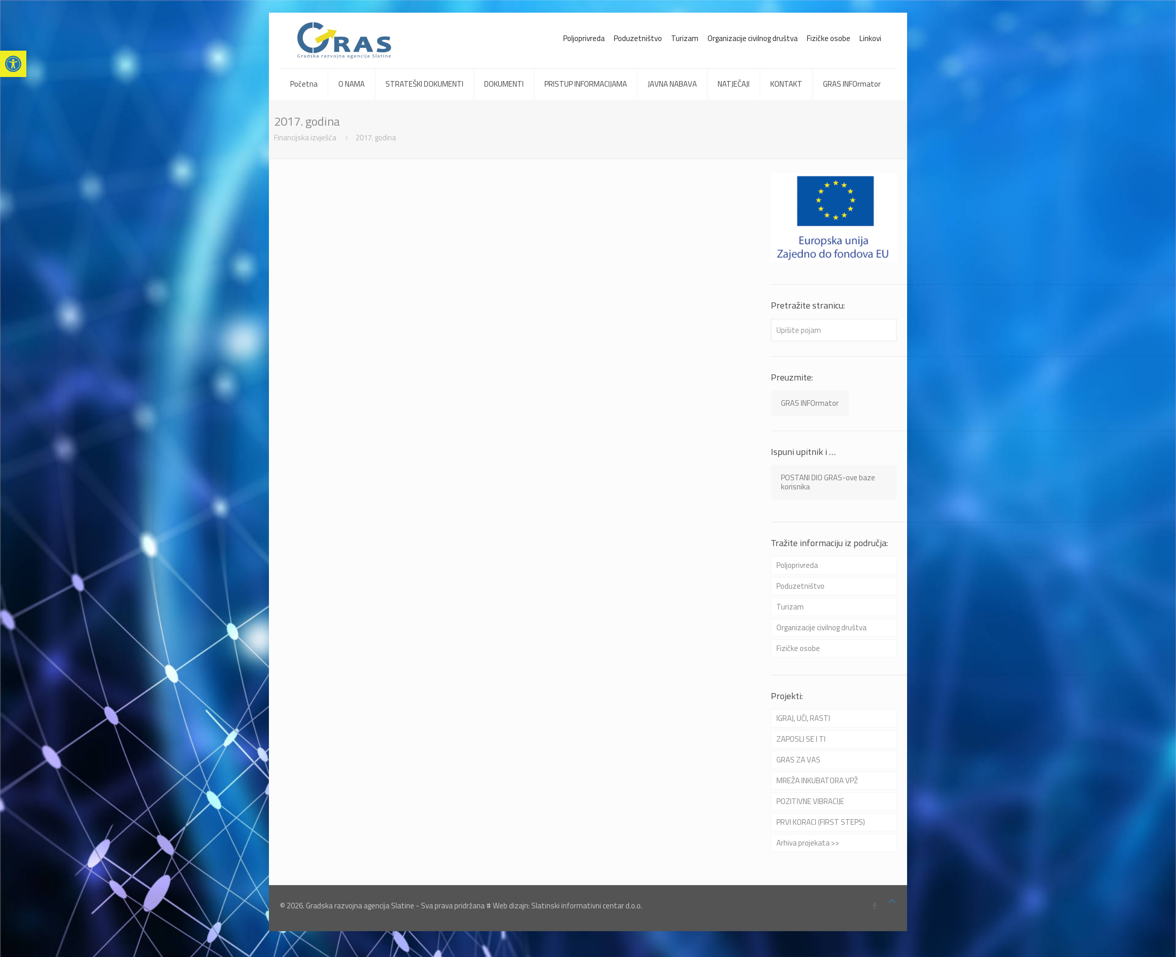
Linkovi (870, 38)
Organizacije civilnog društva (753, 38)
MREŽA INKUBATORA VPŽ (817, 780)
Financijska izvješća (305, 137)
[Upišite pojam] (834, 330)
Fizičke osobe (828, 38)
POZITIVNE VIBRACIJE (810, 801)
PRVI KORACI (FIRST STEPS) (820, 822)
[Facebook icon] (874, 905)
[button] (13, 64)
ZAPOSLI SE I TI (801, 739)
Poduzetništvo (638, 38)
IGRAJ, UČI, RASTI (803, 718)
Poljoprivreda (584, 38)
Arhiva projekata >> (807, 843)
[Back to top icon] (892, 901)
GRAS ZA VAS (798, 759)
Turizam (684, 38)
